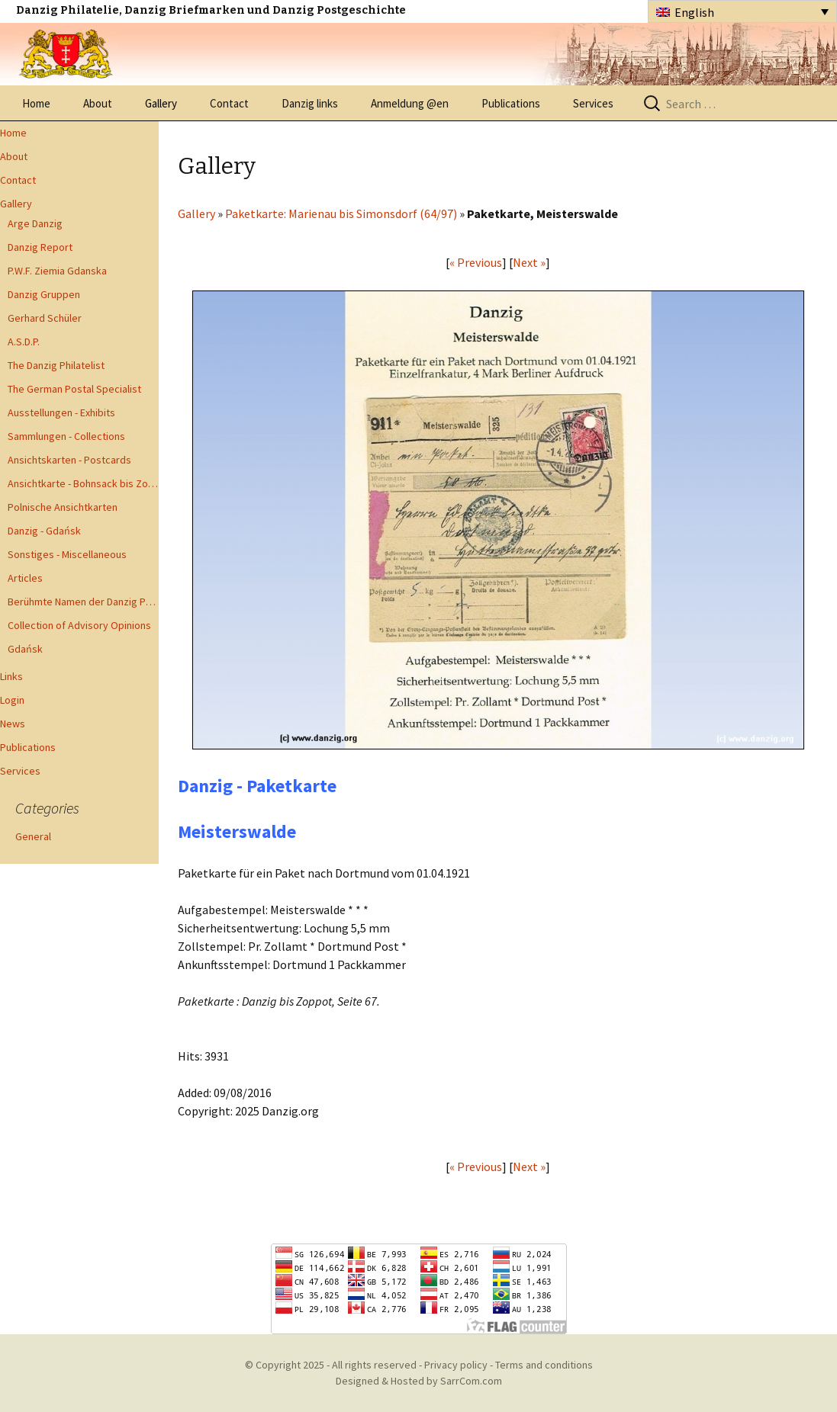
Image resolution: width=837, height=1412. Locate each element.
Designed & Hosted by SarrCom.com (419, 1381)
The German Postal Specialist (74, 389)
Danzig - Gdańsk (44, 531)
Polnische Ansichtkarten (63, 507)
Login (12, 700)
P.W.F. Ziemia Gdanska (57, 271)
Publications (510, 103)
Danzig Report (40, 247)
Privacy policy (456, 1365)
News (12, 723)
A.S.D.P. (24, 341)
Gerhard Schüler (45, 318)
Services (593, 103)
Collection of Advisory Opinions (79, 625)
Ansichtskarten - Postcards (69, 460)
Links (11, 676)
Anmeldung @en (410, 103)
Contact (229, 103)
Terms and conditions (544, 1365)
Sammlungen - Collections (66, 436)
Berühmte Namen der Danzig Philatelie (83, 601)
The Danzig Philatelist (56, 365)
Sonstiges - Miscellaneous (67, 554)
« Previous (475, 262)
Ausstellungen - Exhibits (61, 412)
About (97, 103)
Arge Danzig (35, 223)
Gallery (161, 103)
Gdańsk (25, 649)
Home (36, 103)
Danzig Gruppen (44, 294)
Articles (25, 578)
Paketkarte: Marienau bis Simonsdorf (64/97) (341, 213)
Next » (529, 262)
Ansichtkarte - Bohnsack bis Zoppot (83, 483)
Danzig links (310, 103)
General (33, 836)
